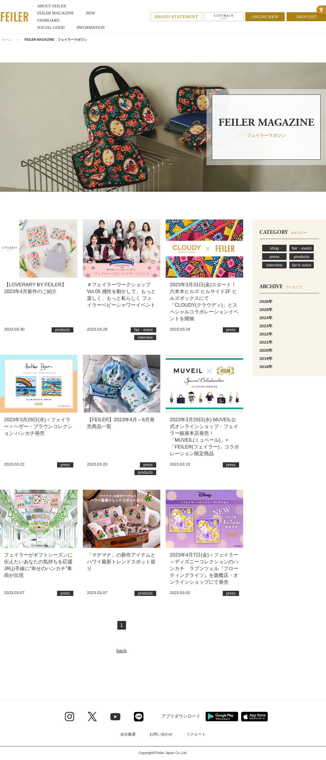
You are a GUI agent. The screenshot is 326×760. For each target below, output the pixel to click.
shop (274, 248)
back (121, 651)
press (274, 256)
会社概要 (128, 734)
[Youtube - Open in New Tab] (115, 716)
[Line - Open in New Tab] (138, 716)
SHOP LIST (306, 17)
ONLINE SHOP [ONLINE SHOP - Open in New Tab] (265, 17)
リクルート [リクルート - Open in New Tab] (196, 734)
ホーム (6, 40)
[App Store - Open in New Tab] (254, 716)
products (301, 256)
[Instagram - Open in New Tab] (69, 716)
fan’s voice (301, 265)
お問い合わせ (161, 734)
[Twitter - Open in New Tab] (92, 716)
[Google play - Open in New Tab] (221, 716)
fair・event (302, 248)
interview (274, 265)
